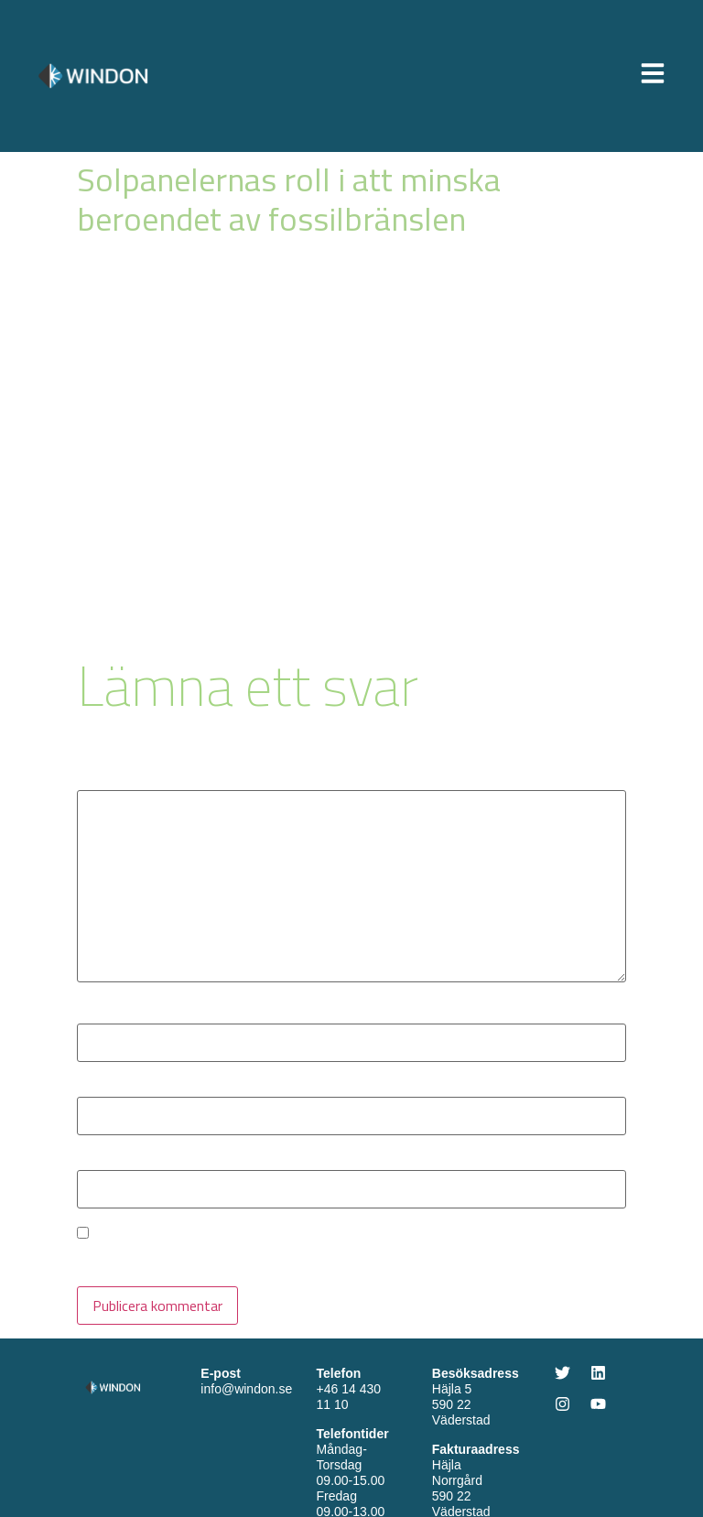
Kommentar (119, 781)
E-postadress (124, 1087)
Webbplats (110, 1161)
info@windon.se (246, 1389)
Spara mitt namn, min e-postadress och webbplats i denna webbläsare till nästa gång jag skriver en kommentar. (351, 1258)
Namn (100, 1014)
